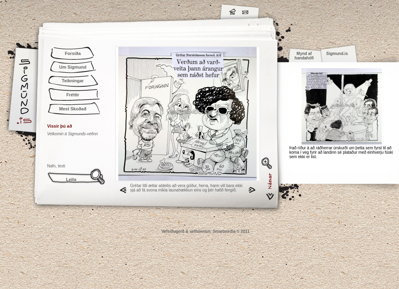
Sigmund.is (95, 10)
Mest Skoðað (73, 108)
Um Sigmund (73, 67)
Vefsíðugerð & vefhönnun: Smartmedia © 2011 (206, 231)
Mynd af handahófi (304, 55)
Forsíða (73, 53)
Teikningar (73, 80)
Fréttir (73, 94)
